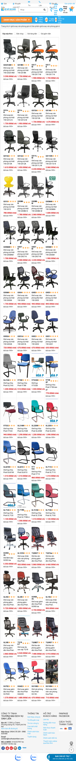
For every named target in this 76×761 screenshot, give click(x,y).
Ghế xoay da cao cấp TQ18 (22, 648)
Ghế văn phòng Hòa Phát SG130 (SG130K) (37, 691)
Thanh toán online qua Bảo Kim (50, 742)
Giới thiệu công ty (33, 717)
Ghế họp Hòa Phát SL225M (37, 430)
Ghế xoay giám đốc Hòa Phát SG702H (9, 691)
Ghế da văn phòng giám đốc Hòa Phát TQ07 (51, 558)
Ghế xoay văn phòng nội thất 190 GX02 (37, 341)
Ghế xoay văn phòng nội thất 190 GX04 (23, 297)
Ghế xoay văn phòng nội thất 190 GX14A (51, 115)
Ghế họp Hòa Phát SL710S (51, 514)
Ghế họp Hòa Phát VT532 (8, 430)
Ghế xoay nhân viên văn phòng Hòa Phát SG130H (51, 691)
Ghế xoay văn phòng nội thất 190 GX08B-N (23, 208)
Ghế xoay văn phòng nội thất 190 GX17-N (51, 72)
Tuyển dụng (31, 737)
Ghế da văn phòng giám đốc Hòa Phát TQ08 (37, 647)
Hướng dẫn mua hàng (49, 724)
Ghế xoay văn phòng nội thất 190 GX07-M (37, 254)
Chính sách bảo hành (49, 734)
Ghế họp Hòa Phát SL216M (22, 430)
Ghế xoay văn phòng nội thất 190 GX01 (51, 341)
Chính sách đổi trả (50, 738)
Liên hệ (46, 719)
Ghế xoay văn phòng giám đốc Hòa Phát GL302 (8, 602)
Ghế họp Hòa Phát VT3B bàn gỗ (51, 387)
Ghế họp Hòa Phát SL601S (22, 471)
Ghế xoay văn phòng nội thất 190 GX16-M (23, 117)
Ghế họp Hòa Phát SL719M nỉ (23, 516)
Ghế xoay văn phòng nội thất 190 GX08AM (8, 252)
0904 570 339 (56, 6)
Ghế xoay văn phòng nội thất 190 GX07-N (23, 254)
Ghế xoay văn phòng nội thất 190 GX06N (8, 297)
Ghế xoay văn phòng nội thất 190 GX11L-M (37, 163)
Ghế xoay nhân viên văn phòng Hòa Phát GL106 (51, 602)
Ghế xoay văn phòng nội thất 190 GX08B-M (37, 208)
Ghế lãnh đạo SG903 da (8, 559)
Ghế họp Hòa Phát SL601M (8, 471)
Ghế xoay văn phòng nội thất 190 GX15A (37, 115)
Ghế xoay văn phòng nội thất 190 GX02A (8, 341)
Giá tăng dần (31, 34)
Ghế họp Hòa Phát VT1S (36, 473)
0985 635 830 (56, 13)
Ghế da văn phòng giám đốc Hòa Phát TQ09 (51, 647)
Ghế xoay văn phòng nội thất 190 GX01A (23, 341)
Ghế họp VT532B (35, 384)
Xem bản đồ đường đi (9, 728)
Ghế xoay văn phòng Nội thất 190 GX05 (37, 297)
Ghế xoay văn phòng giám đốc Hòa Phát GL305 (8, 647)
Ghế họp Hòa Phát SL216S (8, 384)
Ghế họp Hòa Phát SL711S (51, 471)
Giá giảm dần (44, 34)
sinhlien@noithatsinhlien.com (12, 739)
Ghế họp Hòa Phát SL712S (8, 514)
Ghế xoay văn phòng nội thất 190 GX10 (8, 206)
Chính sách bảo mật (33, 732)
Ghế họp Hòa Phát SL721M (37, 514)
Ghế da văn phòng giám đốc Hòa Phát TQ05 (37, 558)
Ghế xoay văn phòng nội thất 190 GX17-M (37, 72)
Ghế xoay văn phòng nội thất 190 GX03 (51, 297)
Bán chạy (19, 34)
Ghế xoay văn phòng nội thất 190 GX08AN (51, 206)
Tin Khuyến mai (33, 720)
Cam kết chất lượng (32, 727)
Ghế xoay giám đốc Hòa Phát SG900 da (37, 604)
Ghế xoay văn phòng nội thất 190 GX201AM (8, 70)
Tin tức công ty (33, 723)
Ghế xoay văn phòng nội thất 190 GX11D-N (51, 161)
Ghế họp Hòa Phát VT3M (22, 384)
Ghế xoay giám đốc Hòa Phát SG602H (23, 691)
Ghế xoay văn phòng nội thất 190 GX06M (51, 252)
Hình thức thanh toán (49, 729)
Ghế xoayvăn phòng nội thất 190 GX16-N (8, 117)
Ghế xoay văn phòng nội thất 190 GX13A (8, 161)
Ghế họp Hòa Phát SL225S (51, 430)
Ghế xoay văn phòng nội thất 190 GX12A (23, 161)
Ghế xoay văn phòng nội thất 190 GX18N (23, 70)
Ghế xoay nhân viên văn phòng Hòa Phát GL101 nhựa (23, 558)
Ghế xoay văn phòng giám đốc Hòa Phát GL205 (22, 602)
